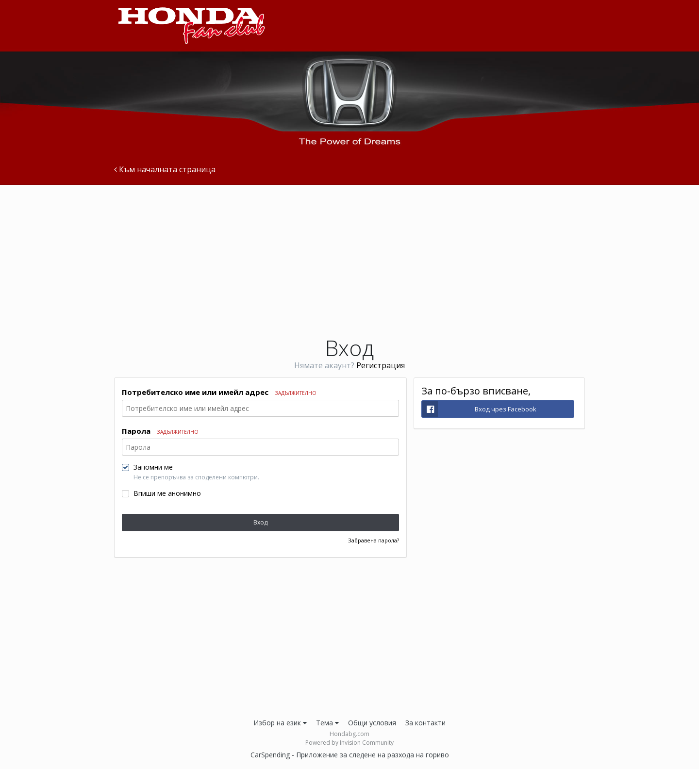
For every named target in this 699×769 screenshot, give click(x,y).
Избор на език (280, 722)
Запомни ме (153, 467)
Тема (327, 722)
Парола (160, 431)
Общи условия (372, 722)
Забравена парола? (373, 540)
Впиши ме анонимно (167, 493)
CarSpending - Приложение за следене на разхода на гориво (349, 754)
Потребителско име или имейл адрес (219, 392)
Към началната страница (165, 170)
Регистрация (380, 365)
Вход (260, 522)
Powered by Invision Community (349, 742)
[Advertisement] (349, 260)
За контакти (425, 722)
